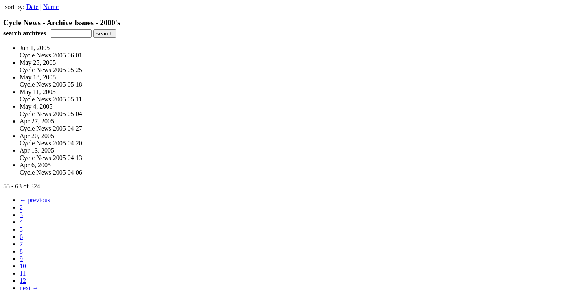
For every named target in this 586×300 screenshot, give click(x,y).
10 (23, 266)
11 (23, 273)
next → (29, 288)
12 (23, 280)
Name (51, 6)
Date (32, 6)
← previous (35, 200)
